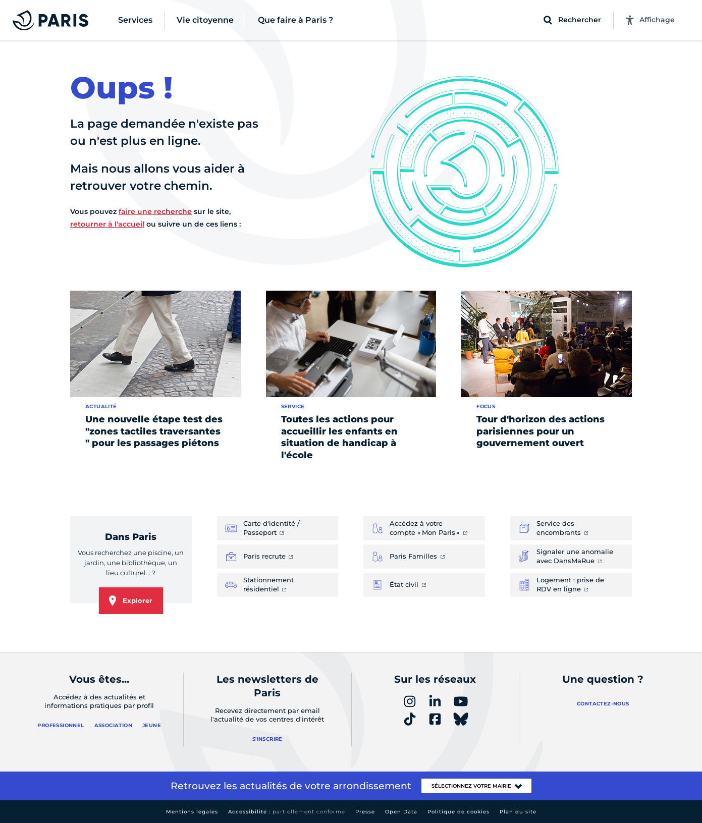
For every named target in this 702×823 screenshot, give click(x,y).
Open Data (401, 811)
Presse (365, 811)
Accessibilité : (286, 811)
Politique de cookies (458, 811)
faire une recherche (155, 211)
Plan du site (518, 811)
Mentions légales (192, 811)
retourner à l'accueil (107, 224)
